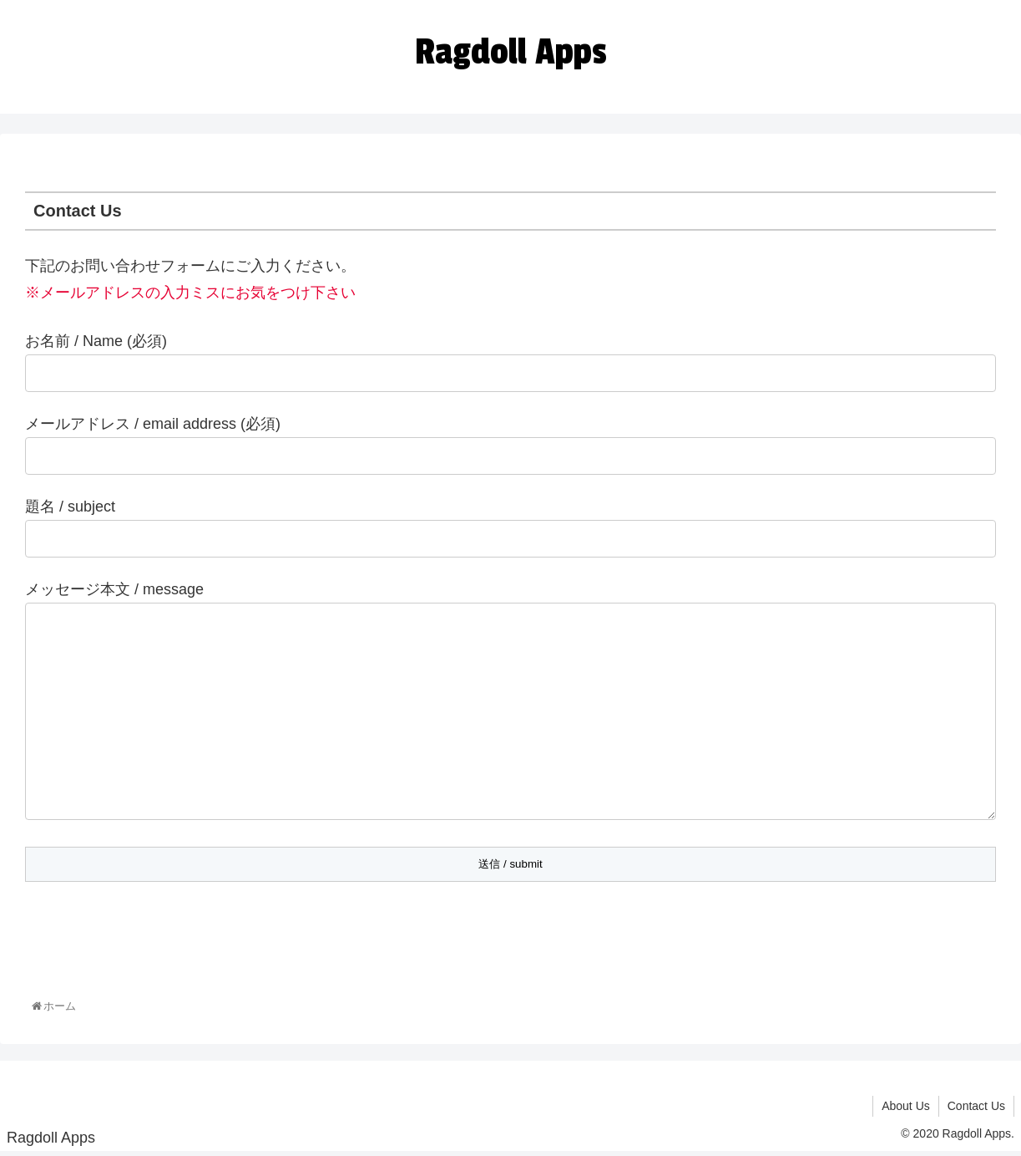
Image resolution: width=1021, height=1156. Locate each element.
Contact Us (976, 1109)
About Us (906, 1109)
